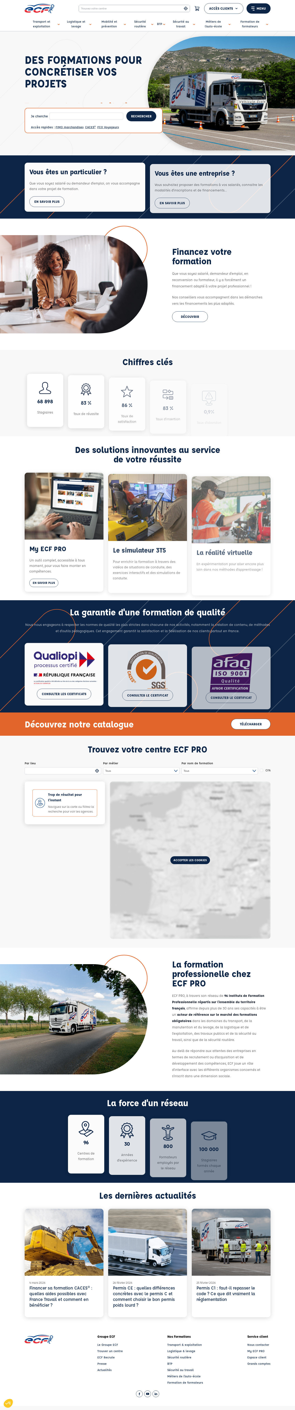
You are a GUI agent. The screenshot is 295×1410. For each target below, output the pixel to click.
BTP (169, 1363)
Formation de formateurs (185, 1382)
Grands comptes (258, 1363)
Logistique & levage (181, 1351)
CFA (268, 770)
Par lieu (30, 763)
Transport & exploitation (184, 1345)
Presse (102, 1363)
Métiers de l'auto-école (184, 1376)
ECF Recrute (106, 1357)
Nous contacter (258, 1345)
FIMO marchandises (70, 127)
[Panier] (197, 8)
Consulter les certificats (64, 706)
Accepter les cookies (190, 860)
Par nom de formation (197, 763)
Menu (258, 8)
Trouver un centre (110, 1351)
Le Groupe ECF (107, 1345)
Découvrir (190, 316)
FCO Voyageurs (108, 127)
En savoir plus (47, 214)
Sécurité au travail (180, 1370)
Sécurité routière (179, 1357)
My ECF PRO (256, 1351)
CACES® (90, 127)
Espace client (256, 1357)
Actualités (104, 1370)
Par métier (110, 763)
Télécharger (251, 724)
